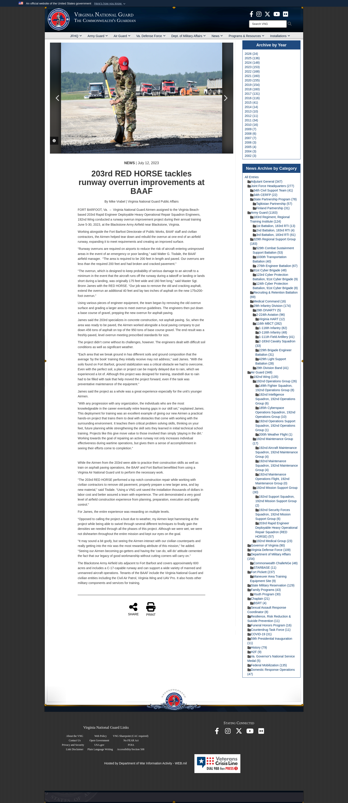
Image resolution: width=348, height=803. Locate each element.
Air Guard (122, 36)
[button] (110, 3)
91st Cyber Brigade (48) (268, 270)
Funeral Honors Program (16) (269, 625)
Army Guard (98, 36)
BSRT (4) (258, 603)
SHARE (133, 609)
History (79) (257, 647)
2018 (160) (252, 89)
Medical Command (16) (268, 301)
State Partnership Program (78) (273, 199)
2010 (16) (251, 124)
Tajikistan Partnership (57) (272, 203)
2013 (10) (251, 111)
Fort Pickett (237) (261, 572)
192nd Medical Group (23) (273, 541)
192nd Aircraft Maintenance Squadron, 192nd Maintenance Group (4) (276, 452)
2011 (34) (251, 120)
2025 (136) (252, 58)
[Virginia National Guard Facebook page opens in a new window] (251, 14)
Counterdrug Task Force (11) (269, 629)
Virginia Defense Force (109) (269, 550)
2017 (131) (252, 93)
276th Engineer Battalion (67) (275, 266)
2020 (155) (252, 80)
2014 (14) (251, 107)
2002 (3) (250, 156)
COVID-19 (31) (259, 634)
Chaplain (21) (258, 598)
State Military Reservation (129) (271, 585)
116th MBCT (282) (267, 323)
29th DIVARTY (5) (267, 310)
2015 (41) (251, 102)
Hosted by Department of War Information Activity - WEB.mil (145, 763)
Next (225, 98)
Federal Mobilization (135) (267, 665)
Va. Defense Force (151, 36)
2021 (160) (252, 76)
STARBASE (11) (263, 567)
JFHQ (76, 36)
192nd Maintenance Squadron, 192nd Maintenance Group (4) (276, 465)
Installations (280, 36)
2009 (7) (250, 129)
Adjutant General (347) (265, 181)
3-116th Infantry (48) (271, 332)
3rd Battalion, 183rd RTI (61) (274, 235)
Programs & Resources (246, 36)
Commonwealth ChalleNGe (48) (274, 563)
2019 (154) (252, 85)
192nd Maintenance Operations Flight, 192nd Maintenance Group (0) (272, 479)
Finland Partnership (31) (271, 208)
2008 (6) (250, 133)
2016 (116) (252, 98)
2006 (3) (250, 142)
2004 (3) (250, 151)
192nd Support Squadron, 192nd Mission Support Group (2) (276, 501)
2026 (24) (251, 53)
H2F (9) (254, 652)
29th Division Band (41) (271, 368)
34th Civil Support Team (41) (271, 190)
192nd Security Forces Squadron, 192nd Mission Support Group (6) (273, 514)
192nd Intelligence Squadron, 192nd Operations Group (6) (275, 399)
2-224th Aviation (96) (269, 314)
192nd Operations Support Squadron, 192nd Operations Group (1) (275, 425)
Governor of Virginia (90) (266, 545)
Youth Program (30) (265, 594)
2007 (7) (250, 138)
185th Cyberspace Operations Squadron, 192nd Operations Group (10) (275, 412)
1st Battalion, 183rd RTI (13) (274, 226)
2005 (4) (250, 147)
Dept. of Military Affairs (188, 36)
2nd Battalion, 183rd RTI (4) (274, 230)
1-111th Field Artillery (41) (275, 337)
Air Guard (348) (259, 372)
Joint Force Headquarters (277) (270, 186)
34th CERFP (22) (263, 195)
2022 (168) (252, 71)
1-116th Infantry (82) (271, 328)
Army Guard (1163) (262, 212)
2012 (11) (251, 116)
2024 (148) (252, 62)
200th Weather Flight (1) (274, 434)
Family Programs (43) (264, 590)
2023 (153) (252, 67)
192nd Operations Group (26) (275, 381)
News (217, 36)
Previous (57, 98)
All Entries (252, 177)
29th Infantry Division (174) (270, 306)
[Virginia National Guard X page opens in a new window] (267, 14)
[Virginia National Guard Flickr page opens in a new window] (285, 14)
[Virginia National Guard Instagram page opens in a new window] (258, 14)
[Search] (268, 24)
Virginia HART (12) (270, 319)
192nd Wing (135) (264, 377)
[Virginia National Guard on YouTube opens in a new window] (276, 14)
